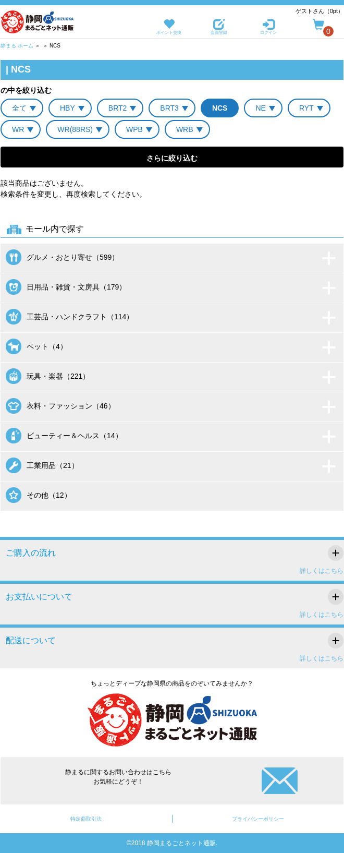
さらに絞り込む (172, 158)
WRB (184, 129)
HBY (67, 108)
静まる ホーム (17, 46)
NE (260, 108)
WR (18, 129)
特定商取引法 (86, 819)
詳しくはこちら (321, 570)
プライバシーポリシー (258, 819)
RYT (306, 108)
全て (19, 108)
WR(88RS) (75, 129)
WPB (134, 129)
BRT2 (117, 108)
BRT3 (169, 108)
